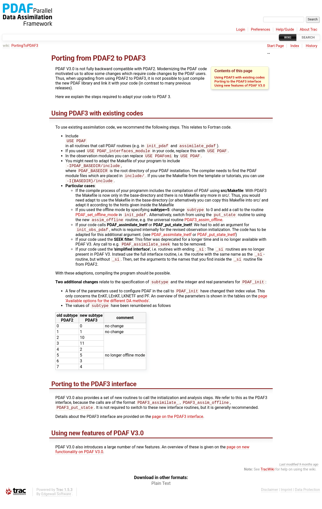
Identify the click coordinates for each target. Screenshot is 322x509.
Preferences (260, 29)
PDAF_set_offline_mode (96, 219)
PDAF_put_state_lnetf (216, 240)
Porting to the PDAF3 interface (237, 81)
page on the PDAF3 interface (177, 427)
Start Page (275, 46)
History (311, 46)
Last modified (289, 475)
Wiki (287, 37)
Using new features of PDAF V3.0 (239, 85)
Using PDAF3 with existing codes (239, 77)
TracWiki (267, 480)
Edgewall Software (56, 504)
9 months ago (308, 475)
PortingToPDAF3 (24, 46)
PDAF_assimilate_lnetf (171, 240)
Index (295, 46)
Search (308, 37)
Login (240, 29)
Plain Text (161, 493)
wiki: (6, 46)
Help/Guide (285, 29)
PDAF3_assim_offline (203, 225)
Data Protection (307, 500)
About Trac (308, 29)
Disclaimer (269, 500)
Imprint (286, 500)
